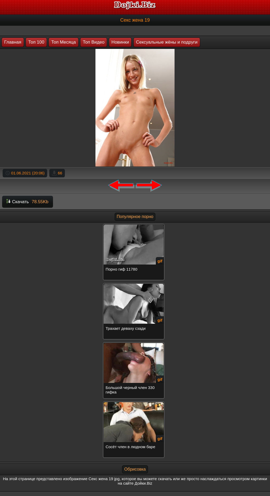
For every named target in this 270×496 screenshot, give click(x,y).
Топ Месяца (63, 42)
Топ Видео (93, 42)
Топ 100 (36, 42)
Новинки (120, 42)
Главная (12, 42)
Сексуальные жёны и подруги (166, 42)
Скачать (28, 202)
